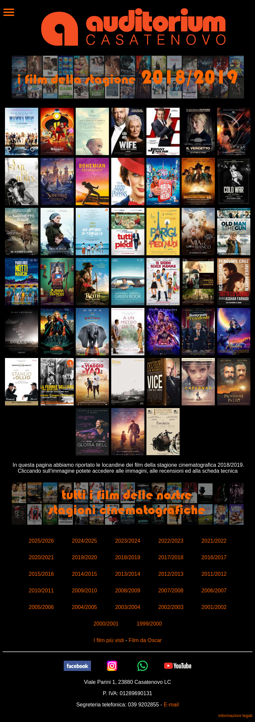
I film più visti (109, 640)
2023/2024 (127, 541)
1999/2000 (149, 624)
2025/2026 (41, 541)
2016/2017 (214, 557)
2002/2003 (171, 607)
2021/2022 (214, 541)
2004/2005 (84, 607)
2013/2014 (127, 574)
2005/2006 (41, 607)
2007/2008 (171, 590)
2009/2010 (84, 590)
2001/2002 (214, 607)
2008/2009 (127, 590)
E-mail (171, 704)
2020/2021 (41, 557)
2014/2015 (84, 574)
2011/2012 (214, 574)
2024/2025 (84, 541)
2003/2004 (127, 607)
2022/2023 (171, 541)
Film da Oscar (145, 640)
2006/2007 (214, 590)
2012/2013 (171, 574)
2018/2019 (127, 557)
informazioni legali (235, 715)
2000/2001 (106, 624)
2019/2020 (84, 557)
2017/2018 (171, 557)
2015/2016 (41, 574)
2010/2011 (41, 590)
